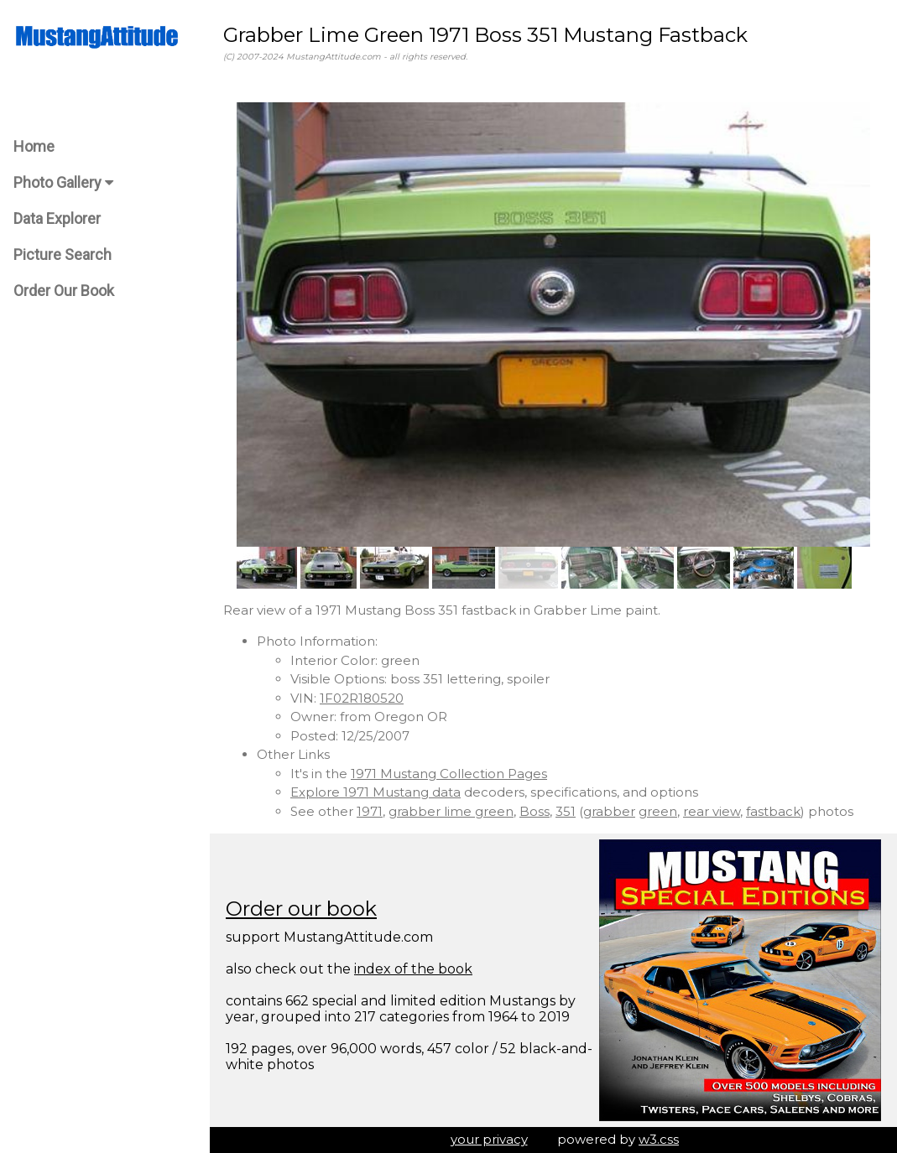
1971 (370, 811)
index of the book (413, 969)
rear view (711, 811)
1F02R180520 (362, 698)
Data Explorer (57, 218)
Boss (534, 811)
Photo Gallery (63, 182)
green (658, 811)
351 (565, 811)
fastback (773, 811)
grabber (609, 811)
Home (34, 146)
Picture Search (62, 254)
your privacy (489, 1139)
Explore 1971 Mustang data (375, 792)
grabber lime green (451, 811)
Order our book (301, 908)
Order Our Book (63, 290)
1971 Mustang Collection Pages (449, 774)
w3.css (659, 1139)
